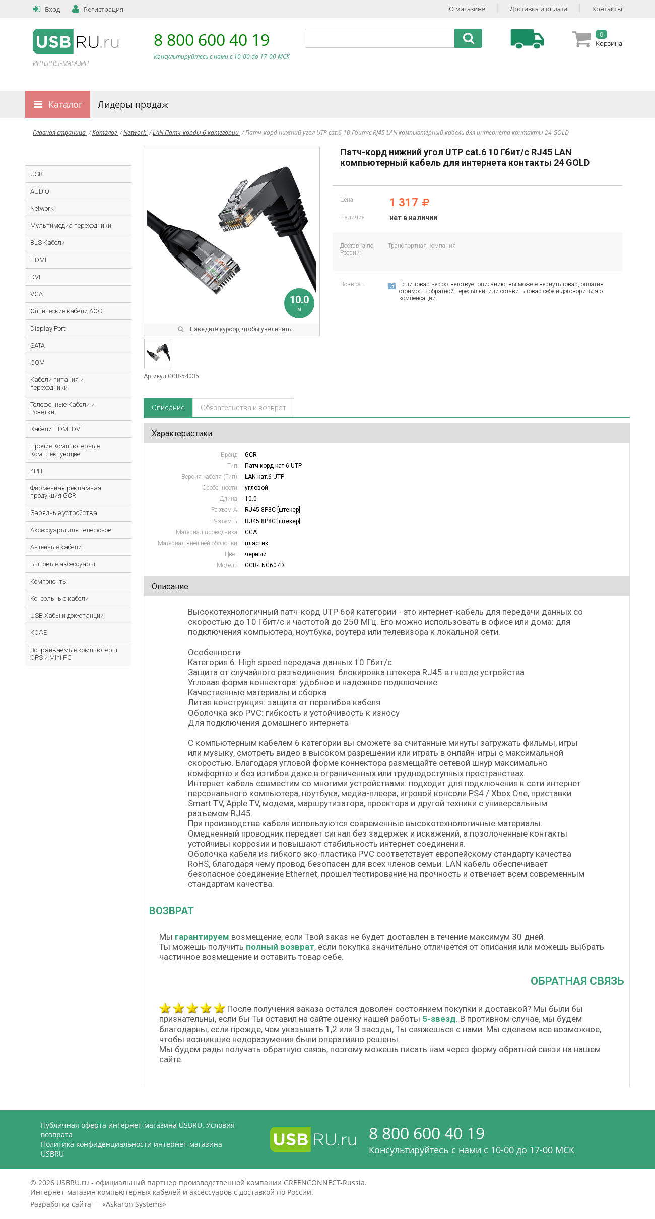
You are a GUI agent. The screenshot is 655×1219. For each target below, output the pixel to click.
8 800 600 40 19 (212, 39)
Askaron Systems (134, 1204)
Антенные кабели (56, 547)
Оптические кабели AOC (66, 311)
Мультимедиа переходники (70, 225)
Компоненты (49, 581)
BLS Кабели (47, 242)
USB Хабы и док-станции (67, 615)
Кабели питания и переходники (57, 383)
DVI (35, 277)
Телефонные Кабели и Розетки (62, 408)
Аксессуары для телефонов (71, 530)
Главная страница (60, 132)
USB (36, 174)
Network (135, 132)
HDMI (38, 260)
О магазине (467, 8)
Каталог (65, 104)
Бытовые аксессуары (62, 564)
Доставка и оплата (538, 8)
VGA (36, 294)
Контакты (607, 8)
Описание (168, 408)
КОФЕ (38, 632)
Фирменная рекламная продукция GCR (65, 491)
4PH (36, 471)
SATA (37, 345)
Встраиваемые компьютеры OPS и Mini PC (73, 653)
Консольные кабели (59, 598)
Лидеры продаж (133, 104)
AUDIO (39, 191)
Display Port (48, 328)
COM (37, 362)
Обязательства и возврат (243, 408)
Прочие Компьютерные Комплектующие (65, 450)
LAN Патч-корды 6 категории (196, 132)
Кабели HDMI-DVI (56, 429)
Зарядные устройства (63, 513)
